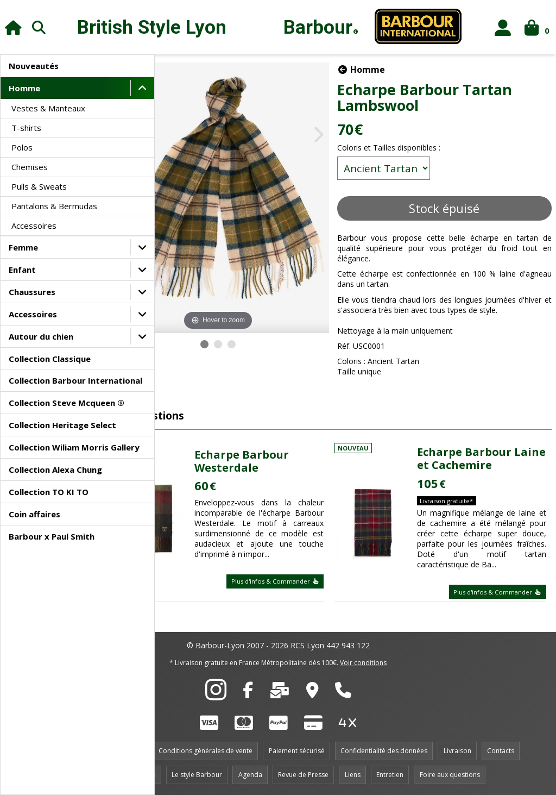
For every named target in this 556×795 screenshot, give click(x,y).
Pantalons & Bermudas (54, 206)
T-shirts (26, 127)
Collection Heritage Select (62, 425)
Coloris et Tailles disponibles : (416, 147)
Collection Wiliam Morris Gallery (74, 447)
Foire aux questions (450, 774)
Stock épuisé (457, 208)
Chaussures (32, 291)
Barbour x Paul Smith (51, 536)
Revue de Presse (303, 774)
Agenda (250, 774)
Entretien (389, 774)
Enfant (22, 269)
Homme (24, 88)
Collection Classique (50, 358)
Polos (22, 147)
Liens (353, 774)
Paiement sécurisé (297, 750)
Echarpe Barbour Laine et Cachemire (489, 451)
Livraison (457, 750)
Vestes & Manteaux (48, 108)
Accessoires (33, 225)
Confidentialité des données (383, 750)
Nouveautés (34, 65)
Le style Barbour (197, 774)
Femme (23, 247)
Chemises (29, 166)
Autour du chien (41, 336)
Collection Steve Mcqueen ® (66, 402)
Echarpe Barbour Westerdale (288, 453)
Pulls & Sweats (39, 186)
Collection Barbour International (75, 380)
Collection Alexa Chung (55, 469)
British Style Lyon (151, 27)
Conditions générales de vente (205, 750)
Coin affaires (34, 514)
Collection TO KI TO (49, 491)
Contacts (500, 750)
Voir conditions (363, 662)
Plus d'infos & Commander (302, 584)
